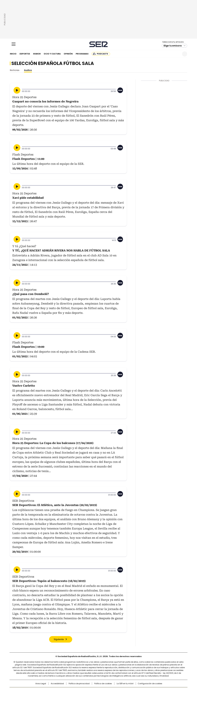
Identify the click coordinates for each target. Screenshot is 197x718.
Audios (28, 70)
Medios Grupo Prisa (36, 701)
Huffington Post (66, 696)
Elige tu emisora (173, 45)
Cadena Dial (116, 696)
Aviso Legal (40, 683)
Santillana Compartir (107, 691)
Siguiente (59, 639)
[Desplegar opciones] (120, 90)
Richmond (61, 700)
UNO (83, 696)
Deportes (25, 53)
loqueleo (131, 700)
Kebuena (153, 696)
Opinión (68, 53)
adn (143, 691)
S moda (117, 700)
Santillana (90, 691)
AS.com (132, 691)
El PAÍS (62, 691)
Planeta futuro (140, 696)
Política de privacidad (79, 683)
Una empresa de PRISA (36, 694)
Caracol (154, 691)
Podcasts (102, 53)
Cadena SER (98, 44)
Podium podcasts (91, 700)
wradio (92, 696)
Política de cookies (103, 683)
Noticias (14, 70)
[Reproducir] (17, 90)
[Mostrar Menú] (13, 44)
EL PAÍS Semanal (127, 696)
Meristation (146, 700)
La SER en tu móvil (125, 683)
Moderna (76, 700)
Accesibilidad (57, 683)
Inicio (13, 53)
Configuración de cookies (150, 683)
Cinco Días (104, 696)
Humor (37, 53)
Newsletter (177, 53)
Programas (82, 53)
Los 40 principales (76, 691)
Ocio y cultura (52, 53)
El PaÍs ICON (104, 700)
